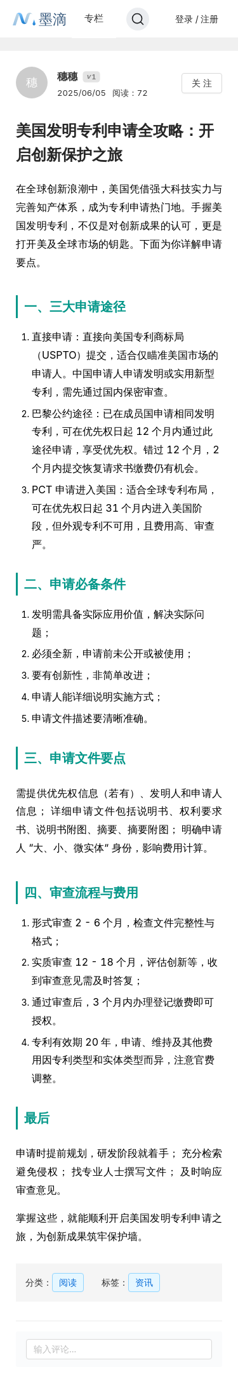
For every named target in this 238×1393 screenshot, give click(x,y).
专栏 (93, 18)
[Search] (137, 19)
